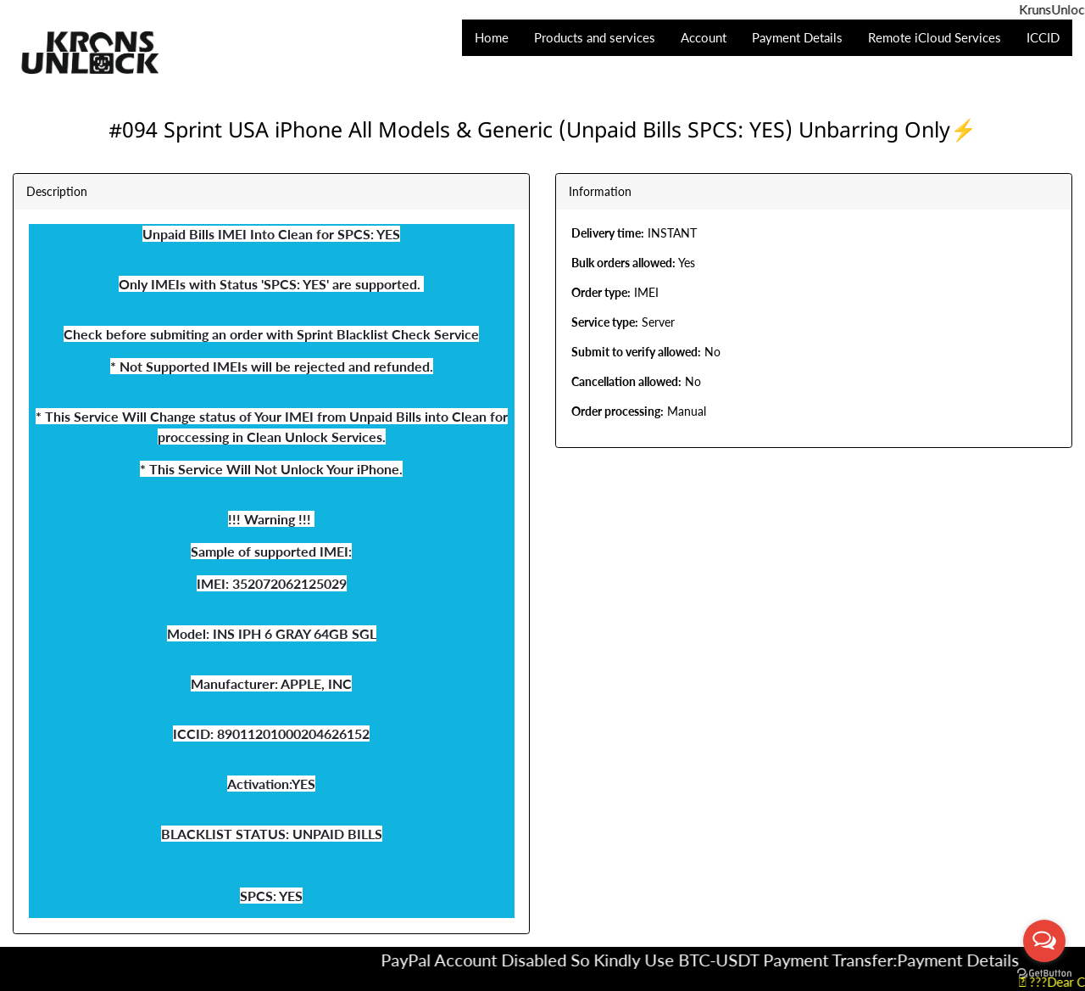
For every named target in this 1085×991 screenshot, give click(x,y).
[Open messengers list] (1044, 941)
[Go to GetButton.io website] (1044, 973)
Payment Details (971, 959)
